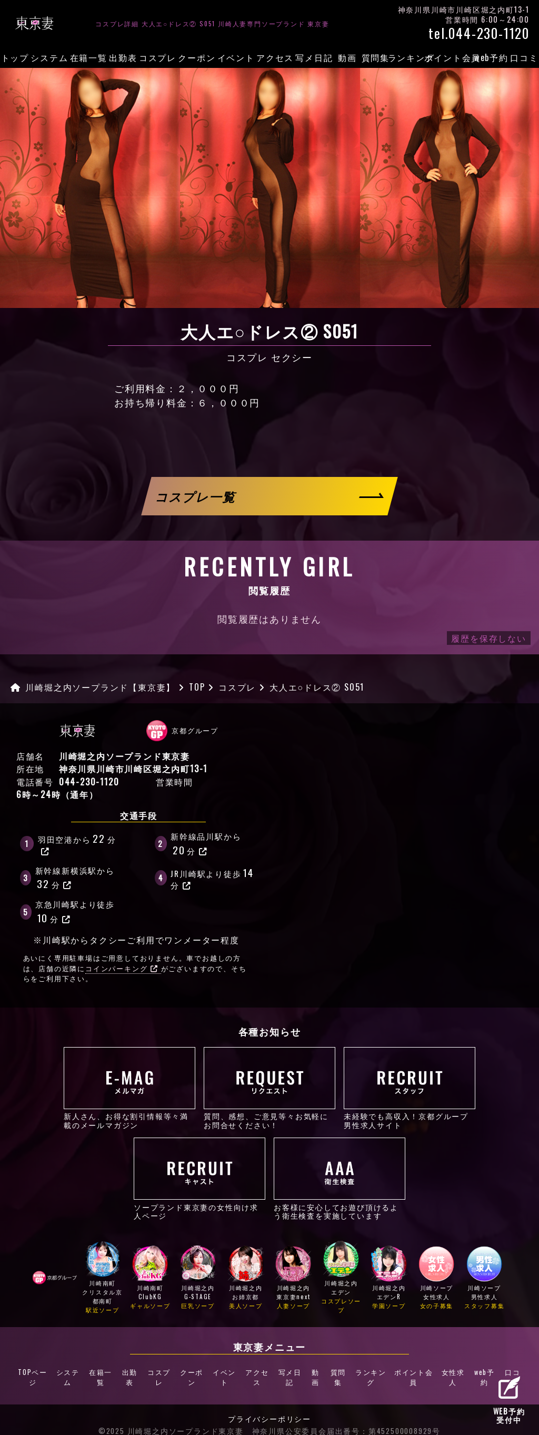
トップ (15, 57)
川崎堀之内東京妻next (294, 1278)
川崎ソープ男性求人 (484, 1278)
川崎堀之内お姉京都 (246, 1278)
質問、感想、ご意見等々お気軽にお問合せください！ (269, 1088)
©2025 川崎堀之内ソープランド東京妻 (171, 1414)
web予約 (491, 57)
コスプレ (157, 57)
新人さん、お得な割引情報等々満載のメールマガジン (129, 1088)
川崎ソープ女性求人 (437, 1278)
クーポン (196, 57)
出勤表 (123, 57)
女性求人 (448, 1369)
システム (49, 57)
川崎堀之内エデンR (389, 1278)
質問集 (376, 57)
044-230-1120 (89, 781)
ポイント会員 (452, 57)
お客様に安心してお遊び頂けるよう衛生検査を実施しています (339, 1179)
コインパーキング (121, 968)
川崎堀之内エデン (341, 1278)
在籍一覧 (88, 57)
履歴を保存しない (488, 638)
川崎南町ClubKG (150, 1278)
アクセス (275, 57)
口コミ (524, 57)
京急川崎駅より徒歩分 (75, 912)
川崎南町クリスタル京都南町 (102, 1278)
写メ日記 (314, 57)
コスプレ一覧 (196, 496)
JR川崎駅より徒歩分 (213, 878)
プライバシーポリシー (269, 1402)
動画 (347, 57)
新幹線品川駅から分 (206, 844)
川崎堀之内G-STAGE (198, 1278)
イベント (236, 57)
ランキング (411, 57)
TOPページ (36, 1369)
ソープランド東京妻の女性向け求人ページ (199, 1179)
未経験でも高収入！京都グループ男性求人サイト (409, 1088)
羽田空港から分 (77, 843)
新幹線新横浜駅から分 (75, 878)
